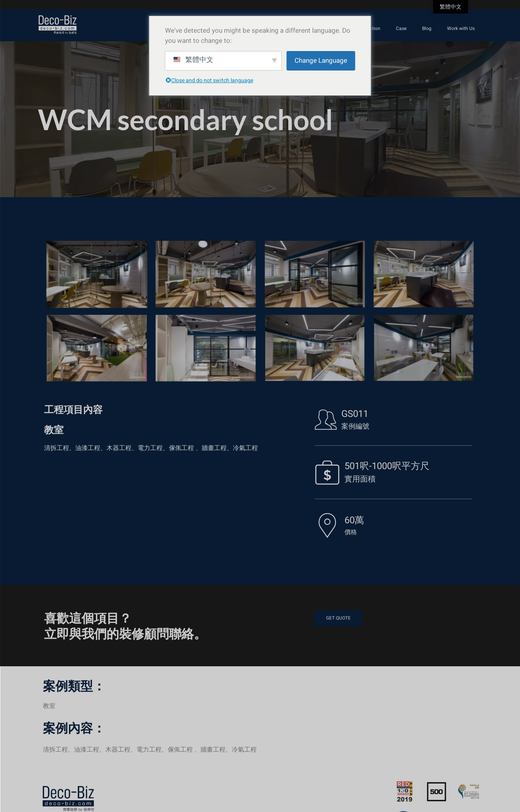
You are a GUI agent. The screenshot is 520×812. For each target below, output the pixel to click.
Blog (426, 28)
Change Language (321, 60)
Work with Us (461, 28)
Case (401, 28)
